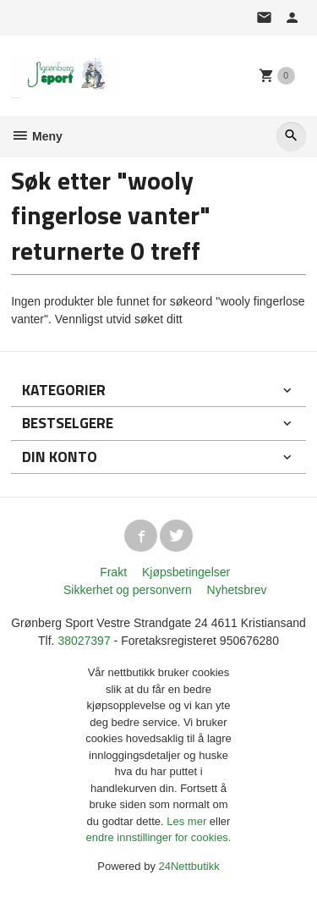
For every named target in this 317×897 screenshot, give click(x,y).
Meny (37, 136)
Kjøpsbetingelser (186, 572)
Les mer (188, 821)
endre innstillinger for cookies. (159, 837)
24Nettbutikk (189, 866)
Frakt (113, 572)
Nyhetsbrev (237, 590)
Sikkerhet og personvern (127, 590)
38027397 (83, 640)
